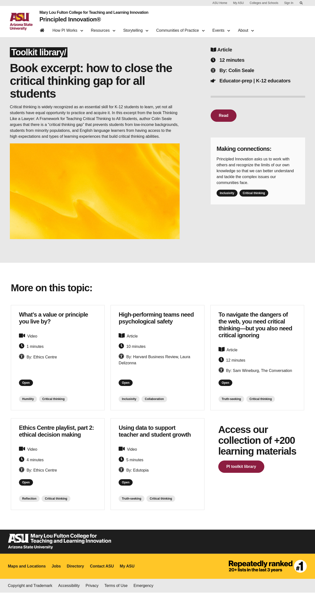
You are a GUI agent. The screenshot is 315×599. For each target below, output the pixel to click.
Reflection (29, 505)
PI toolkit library (241, 471)
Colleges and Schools (264, 3)
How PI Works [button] (67, 28)
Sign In (288, 2)
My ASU (238, 3)
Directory (75, 573)
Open (27, 386)
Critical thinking (254, 196)
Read (223, 118)
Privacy (92, 592)
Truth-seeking (231, 403)
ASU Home (219, 3)
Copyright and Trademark (30, 592)
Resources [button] (103, 28)
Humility (28, 403)
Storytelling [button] (135, 28)
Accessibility (69, 592)
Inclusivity (227, 196)
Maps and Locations (27, 573)
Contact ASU (102, 573)
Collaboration (154, 403)
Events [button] (221, 28)
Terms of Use (115, 592)
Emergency (143, 592)
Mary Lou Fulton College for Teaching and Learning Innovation (91, 12)
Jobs (56, 573)
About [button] (246, 28)
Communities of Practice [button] (180, 28)
